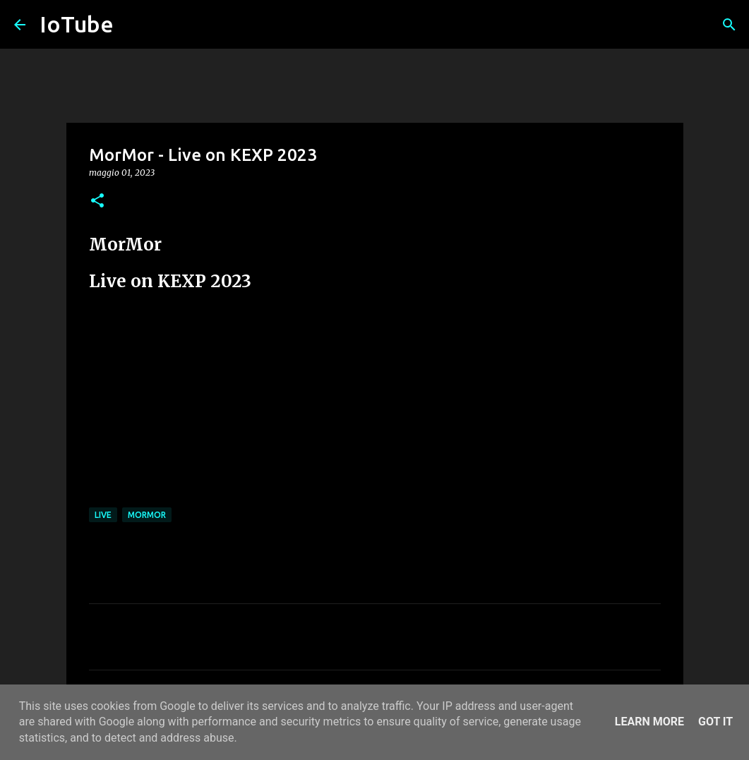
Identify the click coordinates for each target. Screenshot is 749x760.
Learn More (649, 721)
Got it (715, 721)
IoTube (77, 24)
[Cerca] (729, 25)
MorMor (147, 514)
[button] (97, 201)
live (103, 514)
